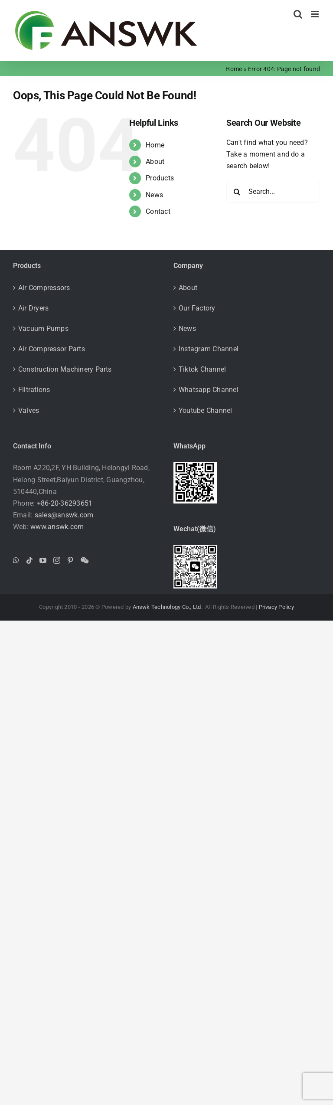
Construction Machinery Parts (65, 369)
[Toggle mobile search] (298, 14)
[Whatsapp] (16, 560)
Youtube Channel (205, 410)
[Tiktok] (29, 560)
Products (160, 178)
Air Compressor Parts (51, 349)
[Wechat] (84, 560)
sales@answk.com (64, 515)
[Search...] (273, 192)
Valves (28, 410)
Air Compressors (44, 288)
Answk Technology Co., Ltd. (168, 607)
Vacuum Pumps (43, 328)
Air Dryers (33, 308)
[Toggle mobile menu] (315, 14)
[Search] (237, 192)
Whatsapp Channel (208, 390)
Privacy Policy (276, 607)
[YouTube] (42, 560)
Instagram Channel (208, 349)
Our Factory (197, 308)
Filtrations (34, 390)
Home (233, 68)
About (155, 161)
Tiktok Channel (202, 369)
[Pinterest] (70, 560)
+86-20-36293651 (65, 503)
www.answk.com (57, 527)
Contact (158, 211)
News (154, 195)
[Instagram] (56, 560)
